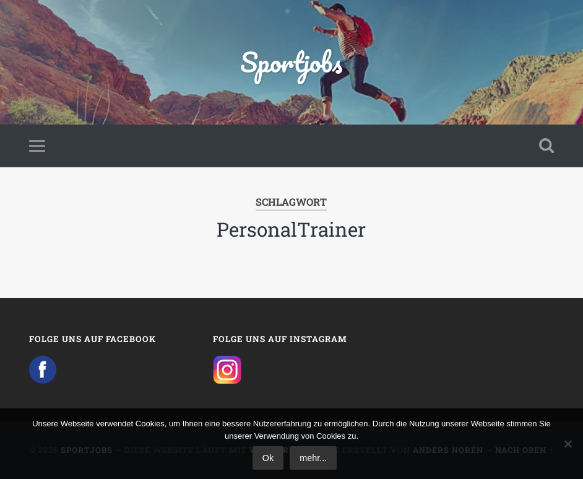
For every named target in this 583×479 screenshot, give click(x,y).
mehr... (313, 458)
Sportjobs (291, 62)
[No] (567, 443)
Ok (268, 458)
